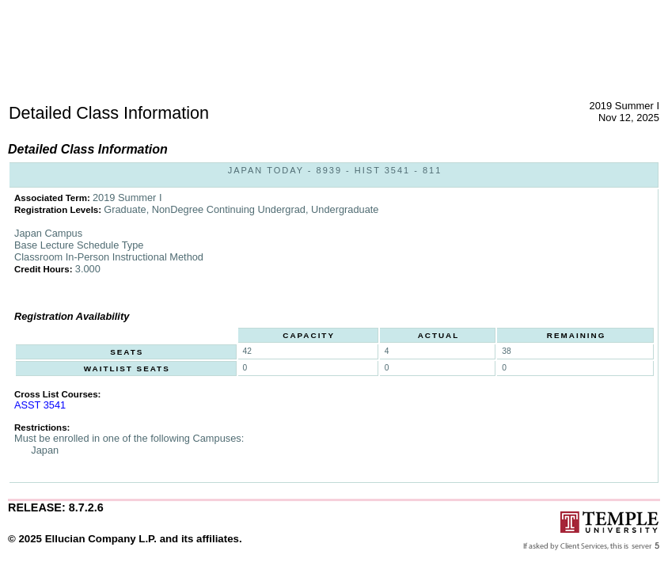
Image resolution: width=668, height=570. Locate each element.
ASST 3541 (40, 405)
